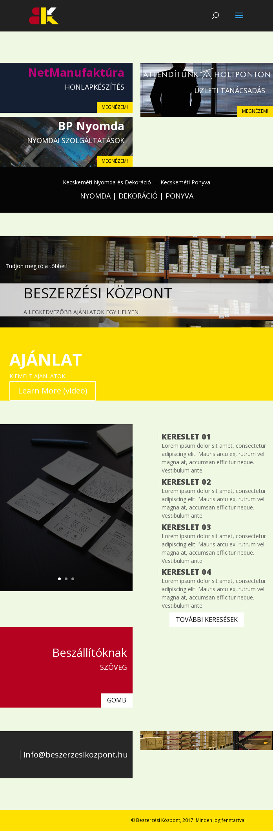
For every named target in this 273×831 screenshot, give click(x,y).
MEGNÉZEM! (115, 107)
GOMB (116, 700)
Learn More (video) (52, 390)
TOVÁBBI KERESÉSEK (207, 619)
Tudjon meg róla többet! (36, 266)
